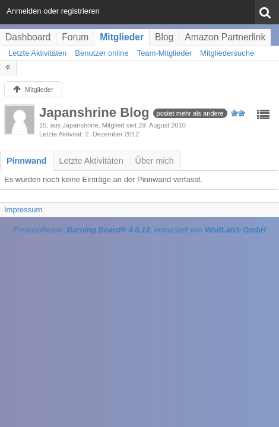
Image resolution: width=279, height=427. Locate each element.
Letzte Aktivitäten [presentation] (91, 160)
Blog (164, 37)
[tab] (26, 161)
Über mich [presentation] (154, 160)
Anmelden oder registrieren (53, 11)
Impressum (23, 209)
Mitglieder (122, 37)
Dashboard (27, 37)
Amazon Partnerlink (225, 37)
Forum (75, 37)
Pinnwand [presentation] (27, 160)
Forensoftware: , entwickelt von (139, 229)
